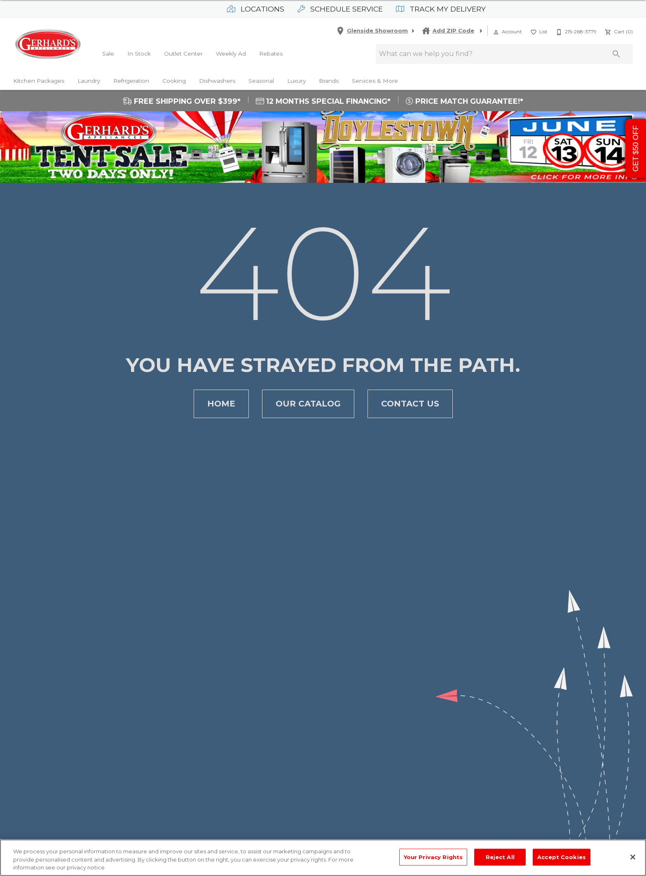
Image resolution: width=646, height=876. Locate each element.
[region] (323, 857)
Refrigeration (131, 80)
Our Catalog (308, 404)
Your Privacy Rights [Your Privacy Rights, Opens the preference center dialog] (433, 856)
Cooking (174, 80)
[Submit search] (616, 54)
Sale (108, 53)
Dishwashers (217, 80)
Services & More (375, 80)
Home (221, 404)
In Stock (139, 53)
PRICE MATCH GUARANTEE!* (464, 101)
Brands (329, 80)
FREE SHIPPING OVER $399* (182, 101)
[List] (538, 31)
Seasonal (261, 80)
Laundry (88, 80)
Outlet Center (183, 53)
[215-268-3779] (575, 31)
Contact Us (410, 404)
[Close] (633, 857)
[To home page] (47, 44)
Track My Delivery (441, 9)
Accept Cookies (561, 856)
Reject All (500, 856)
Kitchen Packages (38, 80)
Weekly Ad (231, 53)
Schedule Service (340, 9)
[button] (496, 32)
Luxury (296, 80)
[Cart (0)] (618, 31)
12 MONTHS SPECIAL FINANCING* (323, 101)
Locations (255, 9)
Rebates (271, 53)
